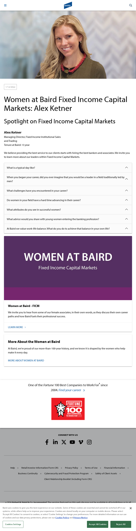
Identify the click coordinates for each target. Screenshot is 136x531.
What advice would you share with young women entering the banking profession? (53, 219)
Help (12, 467)
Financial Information (114, 467)
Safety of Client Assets (106, 473)
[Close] (130, 510)
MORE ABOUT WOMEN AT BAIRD (26, 360)
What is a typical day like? (21, 167)
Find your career (72, 390)
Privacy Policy (71, 467)
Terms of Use (91, 467)
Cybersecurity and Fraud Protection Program (66, 473)
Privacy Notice (80, 519)
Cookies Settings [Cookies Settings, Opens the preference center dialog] (13, 526)
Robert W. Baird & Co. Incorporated (29, 502)
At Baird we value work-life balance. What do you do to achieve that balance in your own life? (58, 228)
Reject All (120, 526)
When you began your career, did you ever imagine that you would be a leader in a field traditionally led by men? (66, 179)
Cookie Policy (62, 519)
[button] (5, 5)
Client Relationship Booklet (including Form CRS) (68, 479)
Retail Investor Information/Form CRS (39, 467)
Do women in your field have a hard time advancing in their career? (44, 200)
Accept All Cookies (97, 526)
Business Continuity (28, 473)
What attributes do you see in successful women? (34, 209)
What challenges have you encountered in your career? (37, 190)
